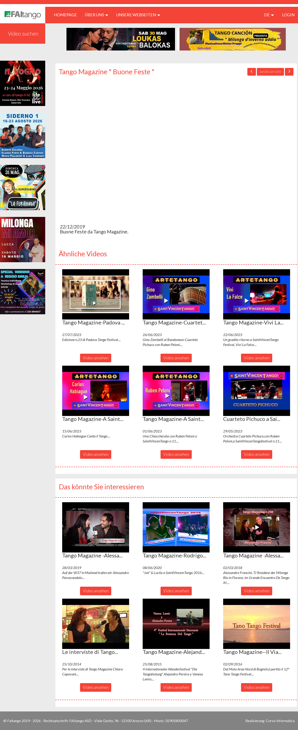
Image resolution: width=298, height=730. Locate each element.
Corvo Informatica (280, 720)
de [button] (269, 14)
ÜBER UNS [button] (96, 14)
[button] (95, 294)
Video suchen (23, 33)
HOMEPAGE (67, 14)
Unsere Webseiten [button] (138, 14)
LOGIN (288, 14)
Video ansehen (96, 357)
